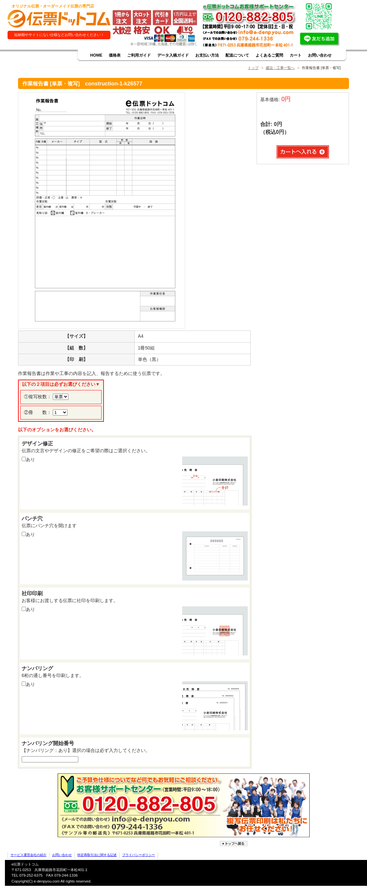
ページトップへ (234, 844)
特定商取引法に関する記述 (97, 855)
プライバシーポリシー (138, 855)
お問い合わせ (320, 55)
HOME (96, 55)
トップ (253, 68)
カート (295, 55)
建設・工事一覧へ (280, 68)
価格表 (115, 55)
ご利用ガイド (139, 55)
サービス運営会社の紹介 (28, 855)
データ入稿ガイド (173, 55)
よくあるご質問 (269, 55)
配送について (237, 55)
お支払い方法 (207, 55)
